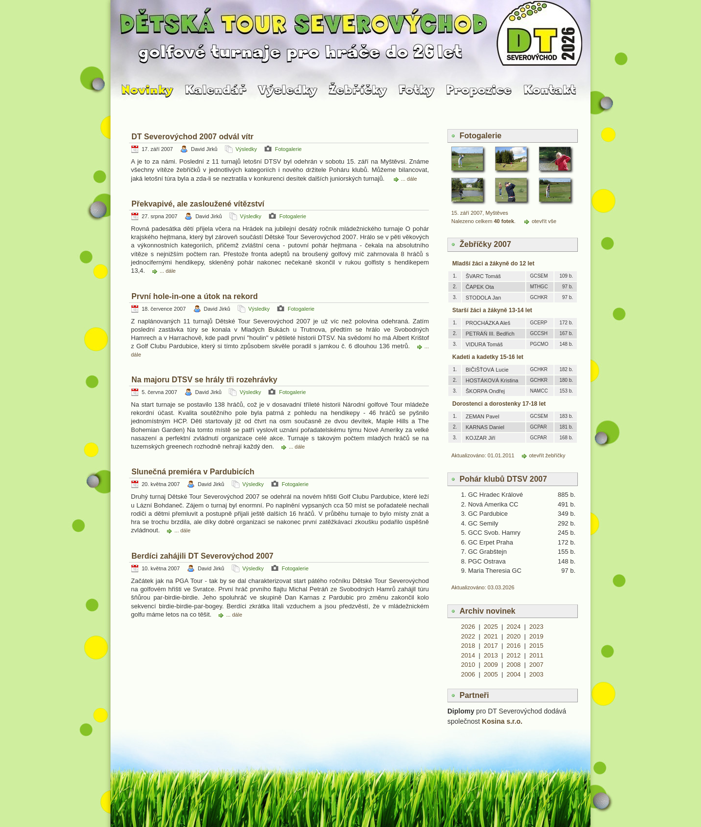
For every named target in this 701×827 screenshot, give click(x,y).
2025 (491, 626)
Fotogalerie (288, 149)
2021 (491, 636)
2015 (536, 645)
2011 (536, 655)
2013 (491, 655)
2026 (468, 626)
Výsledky (246, 149)
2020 (514, 636)
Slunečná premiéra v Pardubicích (193, 472)
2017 (491, 645)
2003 (536, 674)
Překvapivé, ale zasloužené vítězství (197, 204)
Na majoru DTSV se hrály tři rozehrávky (204, 380)
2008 (514, 664)
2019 (536, 636)
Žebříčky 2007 (485, 244)
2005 (491, 674)
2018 (468, 645)
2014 (468, 655)
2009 (491, 664)
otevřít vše (544, 221)
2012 (514, 655)
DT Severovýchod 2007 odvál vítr (192, 136)
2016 (514, 645)
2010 (468, 664)
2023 (536, 626)
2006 (468, 674)
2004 (514, 674)
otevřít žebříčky (547, 455)
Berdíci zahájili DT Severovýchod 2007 (202, 556)
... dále (409, 179)
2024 (514, 626)
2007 (536, 664)
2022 (468, 636)
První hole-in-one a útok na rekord (194, 296)
